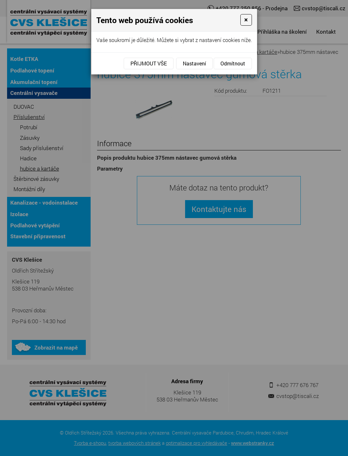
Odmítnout (232, 63)
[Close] (246, 20)
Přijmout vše (148, 63)
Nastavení (194, 63)
